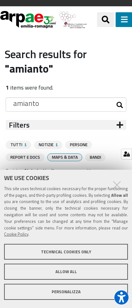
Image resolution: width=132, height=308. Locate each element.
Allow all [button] (66, 271)
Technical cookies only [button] (66, 252)
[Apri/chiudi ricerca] (105, 19)
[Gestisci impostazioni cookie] (126, 154)
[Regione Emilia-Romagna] (92, 19)
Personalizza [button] (66, 292)
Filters (19, 125)
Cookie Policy (16, 234)
